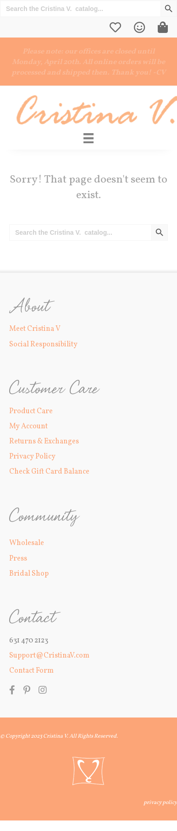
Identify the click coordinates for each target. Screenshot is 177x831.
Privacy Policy (32, 457)
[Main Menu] (88, 138)
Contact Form (31, 671)
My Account (28, 426)
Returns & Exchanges (44, 442)
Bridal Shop (29, 574)
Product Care (31, 411)
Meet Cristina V (35, 329)
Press (18, 559)
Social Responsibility (43, 345)
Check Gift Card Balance (49, 472)
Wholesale (26, 543)
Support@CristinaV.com (49, 656)
